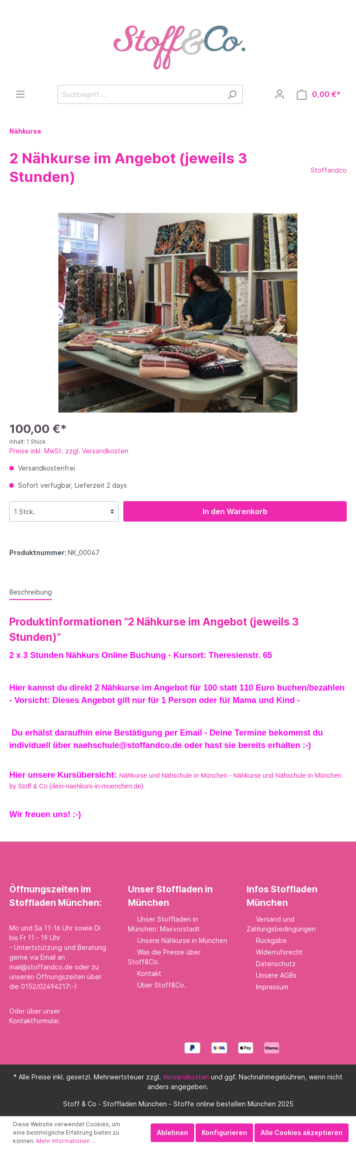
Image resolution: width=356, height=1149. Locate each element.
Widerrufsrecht (279, 952)
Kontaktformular (33, 1021)
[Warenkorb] (319, 94)
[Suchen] (232, 94)
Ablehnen (172, 1132)
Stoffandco (329, 170)
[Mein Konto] (279, 94)
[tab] (30, 591)
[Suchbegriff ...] (139, 94)
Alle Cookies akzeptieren (302, 1132)
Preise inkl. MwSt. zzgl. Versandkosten (68, 451)
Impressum (272, 987)
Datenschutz (276, 964)
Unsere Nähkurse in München (182, 940)
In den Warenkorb (235, 511)
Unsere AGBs (276, 975)
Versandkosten (186, 1077)
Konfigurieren (224, 1132)
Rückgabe (271, 940)
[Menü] (20, 94)
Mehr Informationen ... (65, 1140)
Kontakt (149, 973)
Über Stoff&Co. (161, 985)
